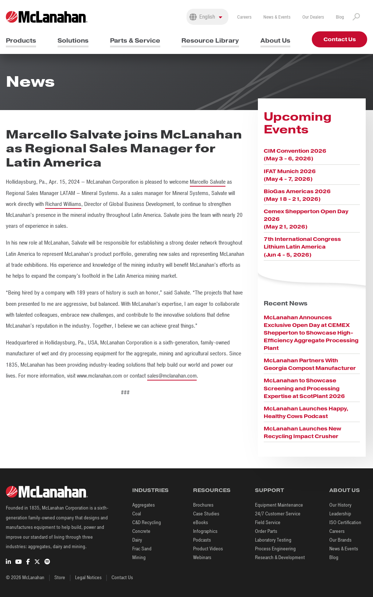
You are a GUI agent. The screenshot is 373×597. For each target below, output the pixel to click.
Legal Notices (88, 577)
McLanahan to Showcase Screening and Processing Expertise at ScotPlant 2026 (304, 388)
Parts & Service (135, 40)
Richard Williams (63, 204)
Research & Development (280, 557)
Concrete (141, 531)
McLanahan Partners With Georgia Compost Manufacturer (310, 364)
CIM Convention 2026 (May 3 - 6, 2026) (295, 155)
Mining (139, 557)
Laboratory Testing (273, 539)
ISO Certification (345, 522)
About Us (275, 40)
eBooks (200, 522)
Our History (340, 505)
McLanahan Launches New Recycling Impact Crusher (302, 432)
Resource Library (210, 40)
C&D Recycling (146, 522)
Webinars (202, 557)
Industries (150, 490)
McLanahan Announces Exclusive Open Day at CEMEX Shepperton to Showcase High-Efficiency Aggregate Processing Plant (311, 332)
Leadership (340, 513)
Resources (212, 490)
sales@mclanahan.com (172, 376)
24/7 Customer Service (278, 513)
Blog (340, 17)
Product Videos (208, 548)
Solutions (73, 40)
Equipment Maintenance (279, 505)
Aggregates (143, 505)
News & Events (277, 17)
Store (59, 577)
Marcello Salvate (207, 182)
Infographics (205, 531)
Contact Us (339, 39)
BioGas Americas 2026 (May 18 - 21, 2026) (297, 195)
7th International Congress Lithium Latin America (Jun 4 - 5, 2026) (302, 247)
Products (21, 40)
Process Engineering (275, 548)
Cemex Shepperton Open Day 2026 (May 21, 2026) (306, 219)
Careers (244, 17)
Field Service (267, 522)
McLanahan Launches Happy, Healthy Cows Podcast (306, 412)
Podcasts (202, 539)
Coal (136, 513)
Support (269, 490)
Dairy (137, 539)
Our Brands (340, 539)
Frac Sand (142, 548)
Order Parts (266, 531)
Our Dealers (313, 17)
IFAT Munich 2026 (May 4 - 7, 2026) (290, 175)
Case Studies (206, 513)
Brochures (203, 505)
